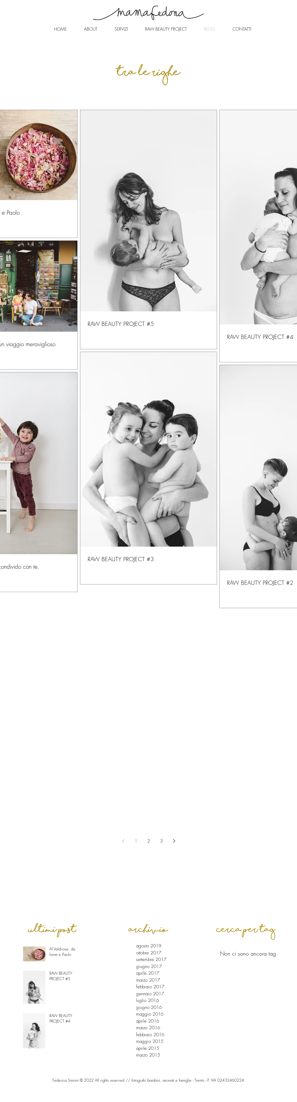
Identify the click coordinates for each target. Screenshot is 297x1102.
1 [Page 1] (136, 841)
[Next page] (174, 841)
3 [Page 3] (161, 841)
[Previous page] (123, 841)
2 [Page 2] (148, 841)
